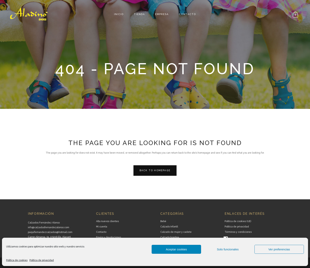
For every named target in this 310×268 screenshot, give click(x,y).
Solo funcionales (228, 249)
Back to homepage (155, 170)
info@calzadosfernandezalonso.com (48, 227)
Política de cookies (16, 260)
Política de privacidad (41, 260)
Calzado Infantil (169, 227)
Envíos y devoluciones (108, 237)
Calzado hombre (169, 237)
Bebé (163, 221)
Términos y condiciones (238, 232)
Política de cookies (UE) (238, 221)
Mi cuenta (101, 227)
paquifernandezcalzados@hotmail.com (50, 232)
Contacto (101, 232)
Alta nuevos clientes (107, 221)
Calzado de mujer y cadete (176, 232)
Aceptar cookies (176, 249)
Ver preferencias (279, 249)
